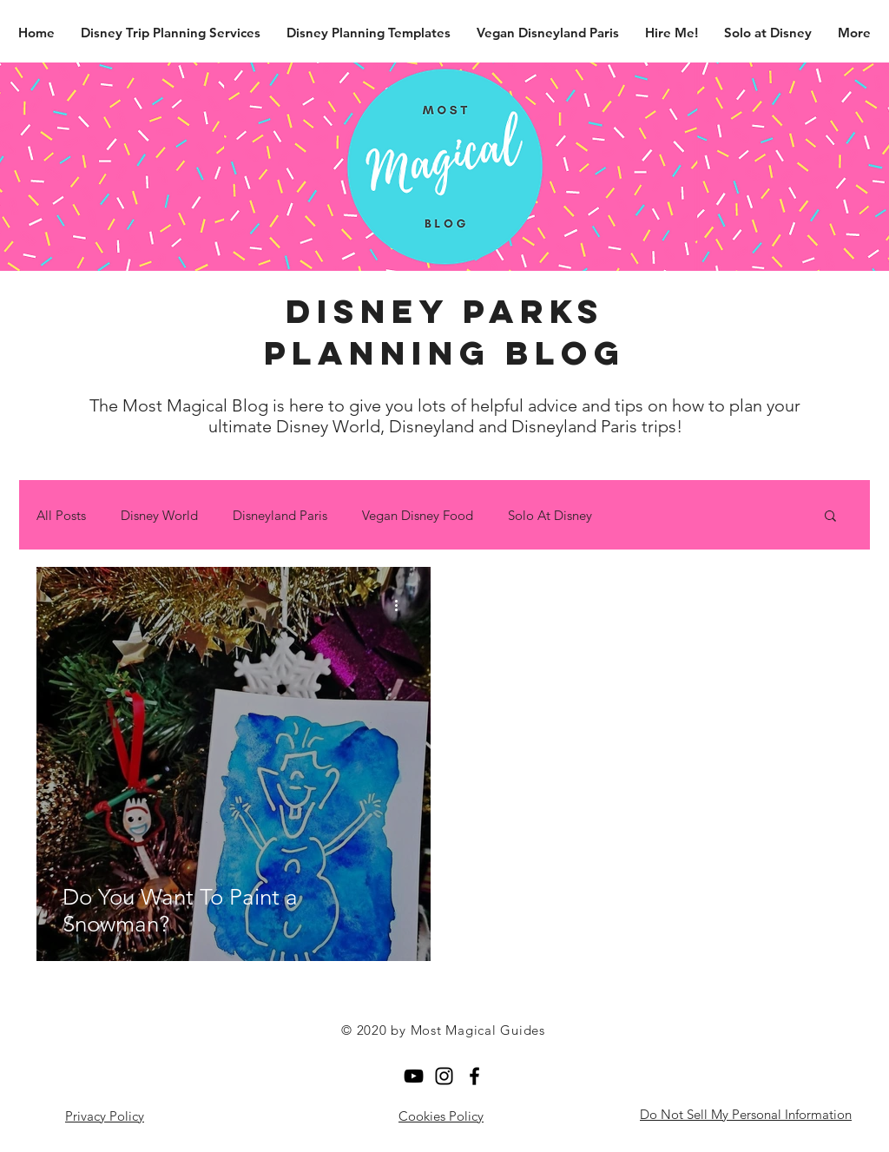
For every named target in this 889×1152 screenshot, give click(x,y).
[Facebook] (474, 1076)
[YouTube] (413, 1076)
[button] (830, 517)
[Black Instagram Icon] (444, 1076)
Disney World (159, 515)
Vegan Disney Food (417, 515)
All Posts (61, 515)
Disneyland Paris (280, 515)
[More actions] (402, 605)
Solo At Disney (550, 515)
